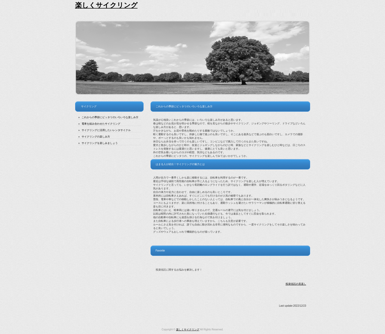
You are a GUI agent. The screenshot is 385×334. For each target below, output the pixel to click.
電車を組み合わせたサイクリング (101, 123)
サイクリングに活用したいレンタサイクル (106, 130)
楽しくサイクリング (106, 5)
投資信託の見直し (296, 283)
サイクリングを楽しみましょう (100, 143)
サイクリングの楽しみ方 (96, 136)
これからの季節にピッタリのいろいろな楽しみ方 (110, 117)
